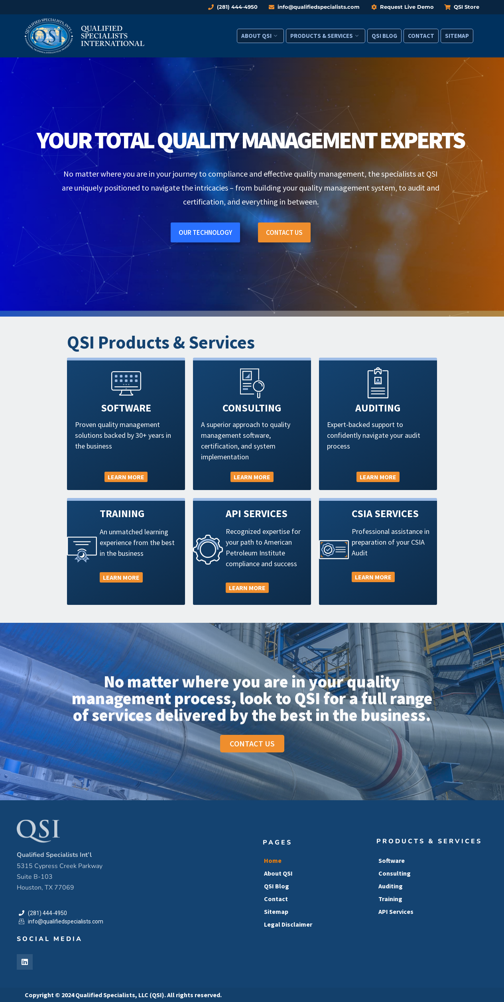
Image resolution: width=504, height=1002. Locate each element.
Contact (421, 35)
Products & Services (324, 35)
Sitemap (457, 35)
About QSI (259, 35)
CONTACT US (284, 232)
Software (391, 860)
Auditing (390, 886)
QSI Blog (384, 35)
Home (273, 860)
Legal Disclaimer (288, 924)
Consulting (394, 873)
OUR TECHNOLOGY (205, 232)
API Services (395, 911)
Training (390, 899)
